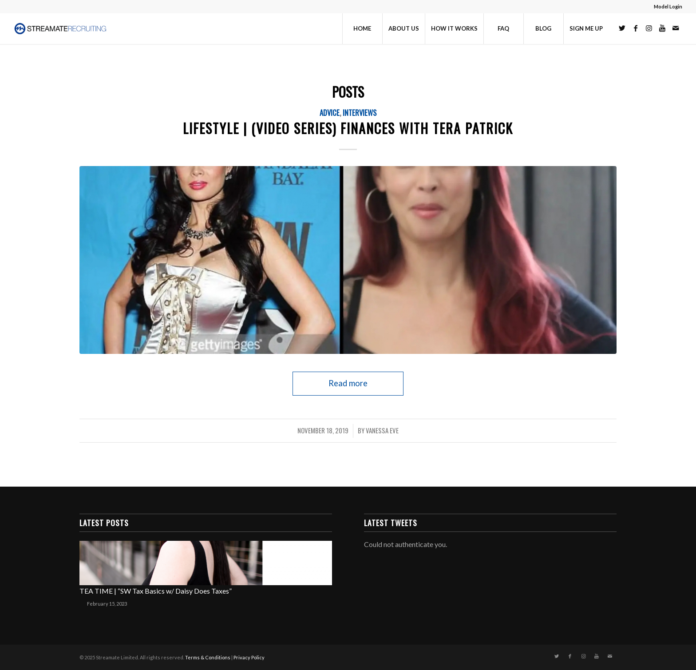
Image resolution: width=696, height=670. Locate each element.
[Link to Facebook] (635, 28)
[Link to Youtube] (662, 28)
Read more (348, 383)
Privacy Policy (249, 657)
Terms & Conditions (207, 657)
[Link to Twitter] (622, 28)
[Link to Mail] (675, 28)
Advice (330, 112)
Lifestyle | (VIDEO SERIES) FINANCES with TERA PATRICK (348, 128)
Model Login (668, 6)
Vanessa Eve (382, 430)
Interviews (359, 112)
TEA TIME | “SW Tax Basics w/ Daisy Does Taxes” (155, 591)
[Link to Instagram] (649, 28)
